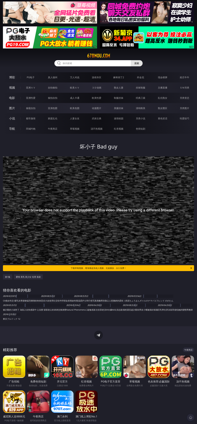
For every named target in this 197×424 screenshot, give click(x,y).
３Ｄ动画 (96, 87)
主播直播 (162, 87)
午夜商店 (52, 128)
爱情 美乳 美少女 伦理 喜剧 (28, 276)
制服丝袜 (118, 98)
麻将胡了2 (118, 77)
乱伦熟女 (162, 98)
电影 (12, 98)
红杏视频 (118, 128)
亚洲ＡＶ (30, 87)
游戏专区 (96, 77)
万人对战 (74, 77)
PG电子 (31, 77)
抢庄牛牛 (184, 77)
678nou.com (98, 56)
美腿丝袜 (118, 108)
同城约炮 (30, 128)
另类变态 (184, 98)
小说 (12, 118)
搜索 (136, 63)
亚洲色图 (52, 108)
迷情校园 (118, 118)
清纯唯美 (140, 108)
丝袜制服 (140, 87)
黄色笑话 (162, 118)
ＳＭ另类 (184, 87)
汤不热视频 (96, 128)
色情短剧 (140, 128)
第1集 (7, 276)
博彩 (12, 77)
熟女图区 (162, 108)
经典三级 (140, 98)
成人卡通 (74, 98)
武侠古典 (96, 118)
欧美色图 (74, 108)
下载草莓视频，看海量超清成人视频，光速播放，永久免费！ (132, 268)
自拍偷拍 (52, 87)
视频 (12, 88)
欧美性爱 (96, 98)
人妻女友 (74, 118)
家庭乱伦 (52, 118)
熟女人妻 (118, 87)
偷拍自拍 (52, 98)
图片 (12, 108)
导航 (12, 129)
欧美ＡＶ (74, 87)
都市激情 (30, 118)
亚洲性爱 (30, 98)
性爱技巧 (184, 118)
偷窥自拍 (30, 108)
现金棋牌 (162, 77)
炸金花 (140, 77)
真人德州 (52, 77)
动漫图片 (96, 108)
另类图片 (184, 108)
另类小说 (140, 118)
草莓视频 (74, 128)
